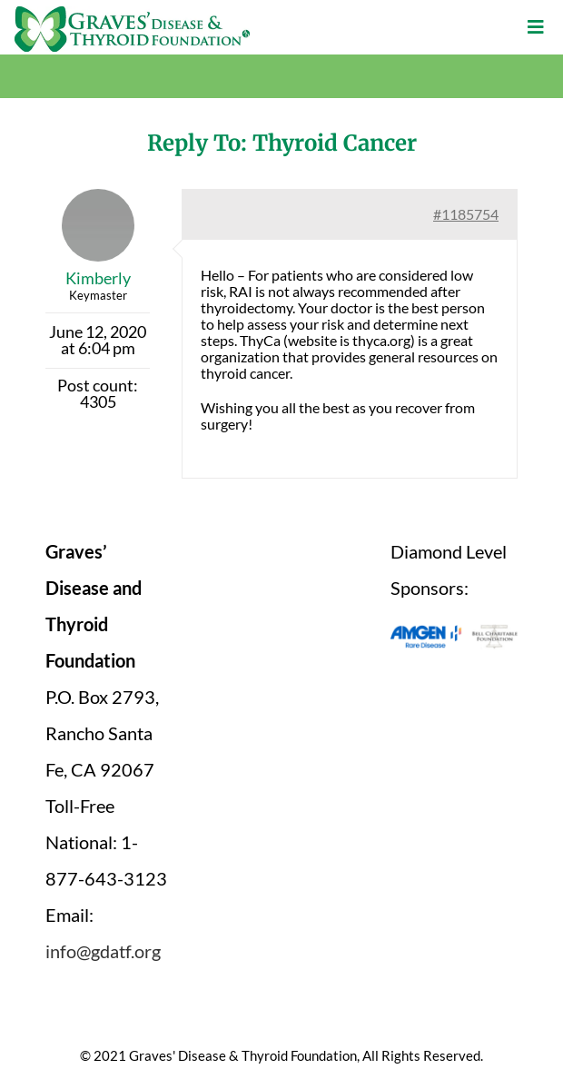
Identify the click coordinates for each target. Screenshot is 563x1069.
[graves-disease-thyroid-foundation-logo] (132, 13)
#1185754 (466, 214)
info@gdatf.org (103, 951)
